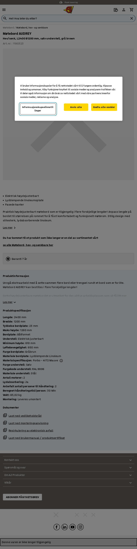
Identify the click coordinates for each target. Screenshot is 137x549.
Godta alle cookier (104, 107)
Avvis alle (76, 107)
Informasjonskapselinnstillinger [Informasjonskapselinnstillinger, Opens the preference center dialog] (38, 109)
